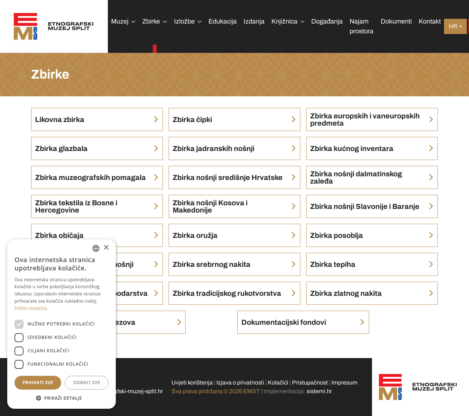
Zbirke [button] (151, 21)
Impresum (344, 382)
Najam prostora (361, 26)
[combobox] (96, 248)
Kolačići (278, 382)
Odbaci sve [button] (86, 382)
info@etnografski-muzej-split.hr (122, 391)
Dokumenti (396, 21)
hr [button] (453, 26)
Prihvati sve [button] (37, 382)
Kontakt (430, 21)
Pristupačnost (310, 382)
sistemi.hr (319, 391)
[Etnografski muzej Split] (54, 26)
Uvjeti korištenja (192, 382)
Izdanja (254, 21)
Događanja (327, 21)
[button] (61, 398)
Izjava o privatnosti (240, 382)
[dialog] (61, 324)
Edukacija (222, 21)
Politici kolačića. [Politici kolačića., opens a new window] (31, 308)
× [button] (106, 248)
